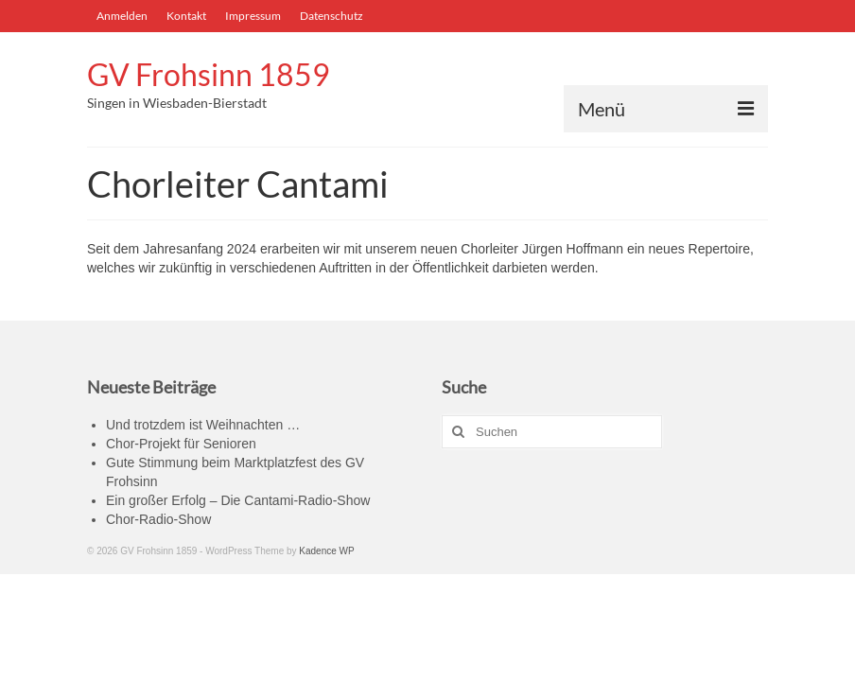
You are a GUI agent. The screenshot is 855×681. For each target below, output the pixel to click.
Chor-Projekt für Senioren (181, 443)
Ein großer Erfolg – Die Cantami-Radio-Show (238, 500)
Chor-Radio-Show (158, 519)
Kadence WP (326, 551)
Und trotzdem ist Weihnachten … (203, 424)
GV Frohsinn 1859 (208, 74)
